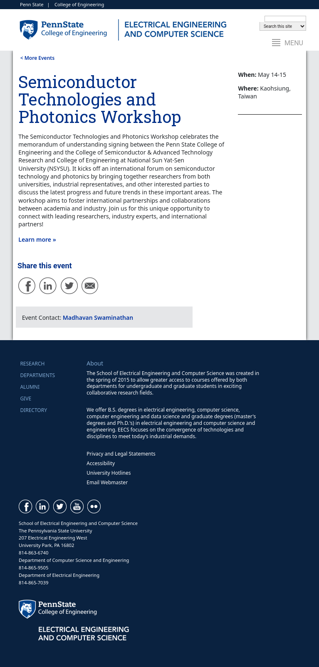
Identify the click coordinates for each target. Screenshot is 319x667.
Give (25, 398)
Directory (33, 410)
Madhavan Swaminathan (98, 317)
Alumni (30, 386)
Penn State (32, 4)
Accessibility (101, 463)
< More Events (37, 57)
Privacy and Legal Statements (121, 453)
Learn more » (37, 239)
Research (32, 363)
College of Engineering (79, 4)
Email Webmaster (107, 482)
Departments (37, 375)
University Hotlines (109, 472)
